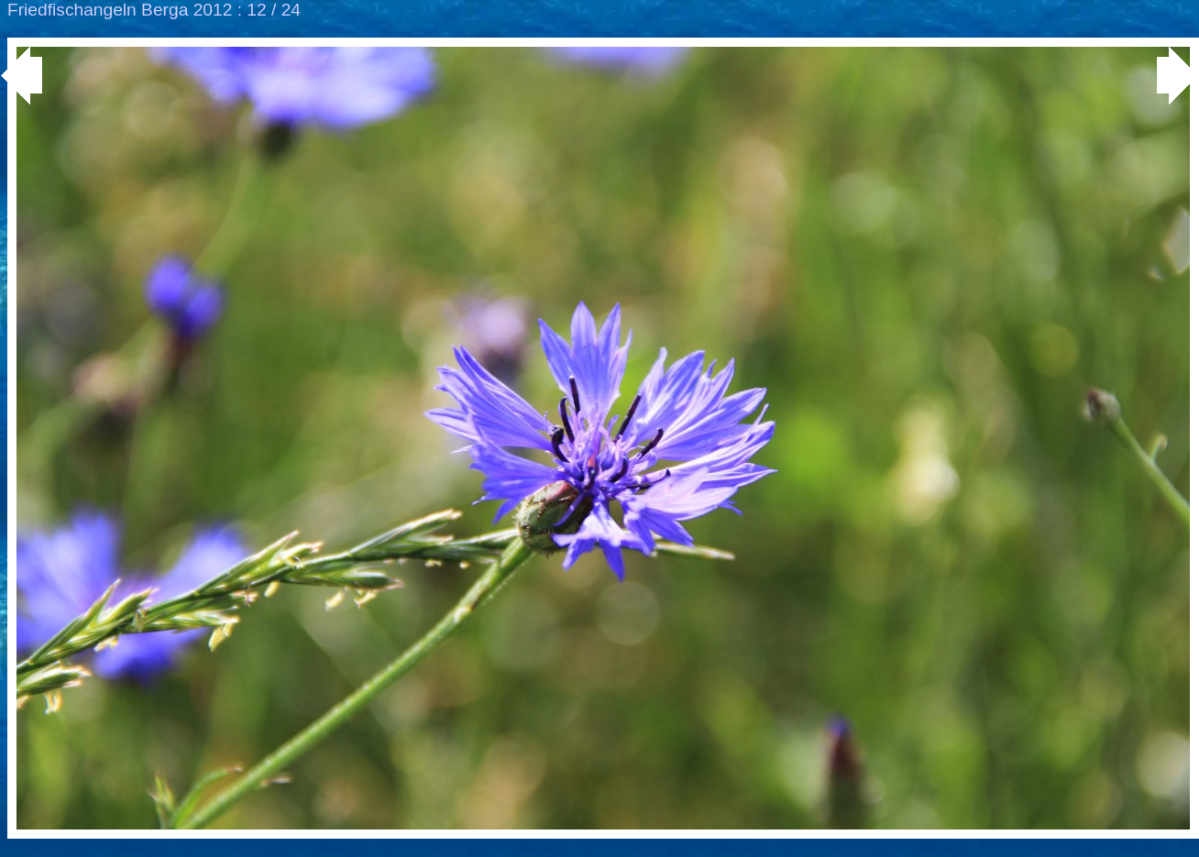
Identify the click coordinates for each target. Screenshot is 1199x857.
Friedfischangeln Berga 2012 (119, 9)
